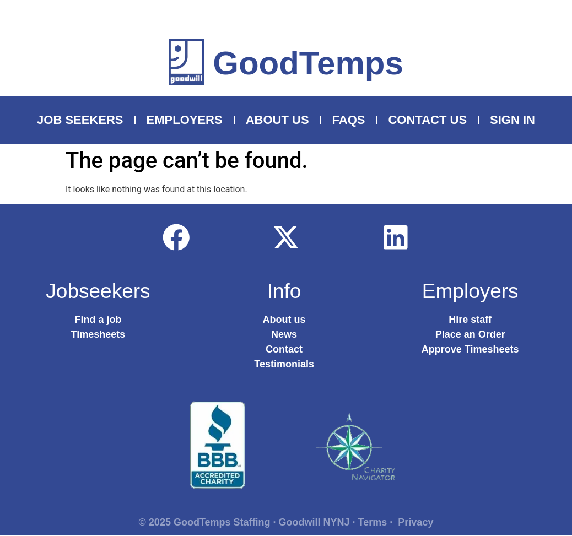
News (284, 334)
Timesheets (98, 334)
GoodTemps (308, 63)
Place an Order (470, 334)
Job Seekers (80, 120)
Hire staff (470, 320)
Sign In (512, 120)
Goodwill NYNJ (314, 522)
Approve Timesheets (470, 349)
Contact (284, 349)
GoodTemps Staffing (222, 522)
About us (284, 320)
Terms (372, 522)
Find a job (97, 320)
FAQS (348, 120)
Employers (185, 120)
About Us (277, 120)
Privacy (415, 522)
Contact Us (427, 120)
